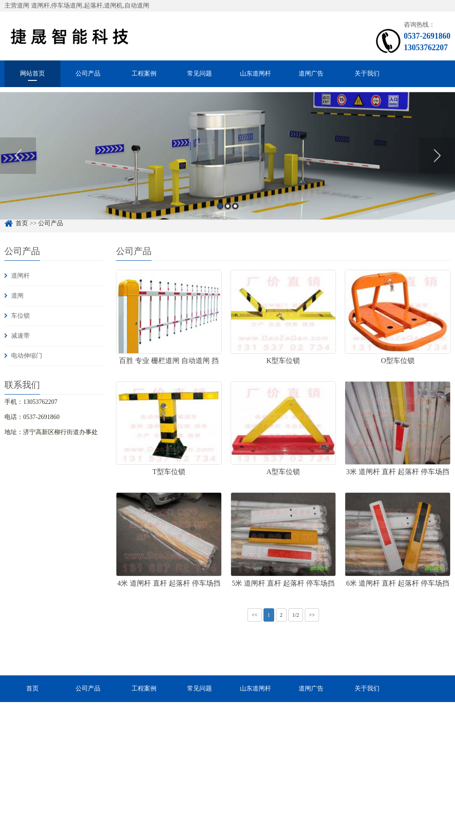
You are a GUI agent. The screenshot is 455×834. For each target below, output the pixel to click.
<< (254, 615)
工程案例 (144, 73)
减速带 (20, 335)
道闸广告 (311, 73)
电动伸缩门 (26, 355)
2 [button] (227, 214)
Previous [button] (18, 164)
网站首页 (32, 73)
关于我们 (367, 73)
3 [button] (235, 214)
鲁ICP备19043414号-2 (247, 818)
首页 (32, 688)
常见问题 (199, 73)
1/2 (295, 615)
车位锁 (20, 315)
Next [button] (437, 164)
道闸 (17, 295)
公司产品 (88, 73)
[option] (227, 164)
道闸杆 (20, 275)
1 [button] (220, 214)
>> (312, 615)
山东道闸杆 (255, 73)
